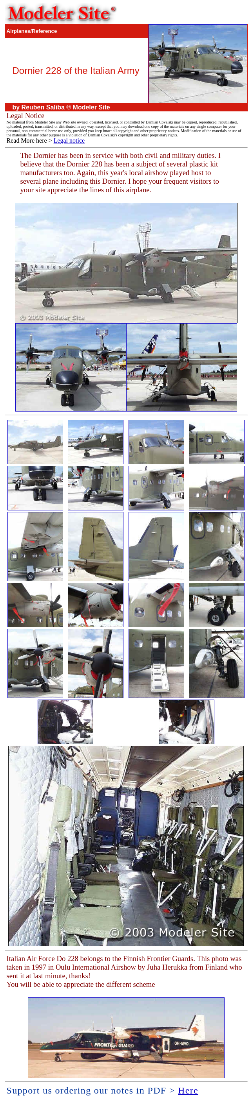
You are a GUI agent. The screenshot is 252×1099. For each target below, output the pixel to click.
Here (188, 1090)
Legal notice (69, 140)
